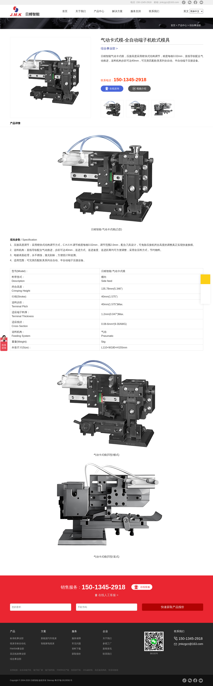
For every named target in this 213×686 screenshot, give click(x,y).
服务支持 (136, 11)
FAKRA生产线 (63, 670)
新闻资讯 (107, 648)
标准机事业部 (17, 638)
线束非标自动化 (18, 643)
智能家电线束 (47, 643)
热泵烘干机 (76, 670)
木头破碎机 (88, 670)
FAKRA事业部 (17, 648)
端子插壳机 (50, 670)
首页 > (174, 25)
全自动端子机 (25, 670)
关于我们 (81, 11)
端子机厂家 (38, 670)
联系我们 (154, 11)
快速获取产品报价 (172, 607)
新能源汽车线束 (49, 638)
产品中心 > (183, 25)
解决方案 (117, 11)
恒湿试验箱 (113, 670)
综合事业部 (195, 25)
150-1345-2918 (130, 79)
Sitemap (50, 680)
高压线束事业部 (18, 653)
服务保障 (76, 638)
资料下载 (76, 648)
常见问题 (76, 643)
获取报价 (76, 653)
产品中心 (99, 11)
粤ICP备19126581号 (63, 680)
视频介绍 (139, 89)
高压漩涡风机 (100, 670)
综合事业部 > (109, 48)
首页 (64, 11)
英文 (186, 11)
